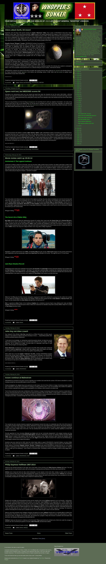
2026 (78, 71)
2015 (78, 92)
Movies (21, 322)
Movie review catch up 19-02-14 (18, 158)
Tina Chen (41, 558)
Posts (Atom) (42, 538)
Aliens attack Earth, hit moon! (18, 30)
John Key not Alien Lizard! (16, 331)
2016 (78, 90)
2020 (78, 83)
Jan (79, 125)
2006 (78, 141)
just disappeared (31, 101)
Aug (79, 100)
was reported (56, 70)
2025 (78, 73)
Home (39, 533)
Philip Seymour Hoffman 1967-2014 (20, 465)
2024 (78, 75)
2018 (78, 87)
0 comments (8, 82)
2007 (78, 139)
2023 (78, 77)
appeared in (24, 72)
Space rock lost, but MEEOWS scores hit (22, 91)
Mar (79, 110)
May (79, 106)
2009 (78, 136)
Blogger (6, 559)
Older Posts (68, 533)
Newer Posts (8, 533)
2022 (78, 79)
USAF (28, 455)
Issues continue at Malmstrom (18, 378)
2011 (78, 132)
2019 (78, 85)
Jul (79, 102)
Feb (79, 112)
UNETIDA (41, 82)
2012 (78, 130)
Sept (79, 98)
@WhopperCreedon (80, 64)
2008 (78, 137)
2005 (78, 143)
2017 (78, 89)
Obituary (26, 527)
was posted (59, 72)
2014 (78, 94)
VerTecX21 (20, 558)
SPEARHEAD (35, 82)
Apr (79, 108)
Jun (79, 104)
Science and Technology (25, 82)
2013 (78, 128)
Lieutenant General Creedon (89, 29)
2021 (78, 81)
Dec (79, 96)
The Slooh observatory (33, 105)
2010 (78, 134)
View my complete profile (81, 56)
